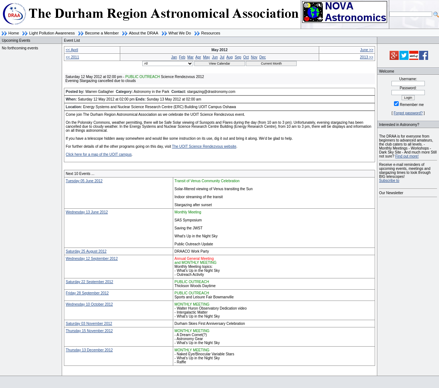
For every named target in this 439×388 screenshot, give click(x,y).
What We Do (179, 33)
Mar (190, 57)
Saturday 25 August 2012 (86, 251)
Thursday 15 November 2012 (89, 331)
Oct (246, 57)
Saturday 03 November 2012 (89, 324)
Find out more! (406, 156)
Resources (210, 33)
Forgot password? (408, 113)
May (206, 57)
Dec (262, 57)
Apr (198, 57)
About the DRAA (143, 33)
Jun (215, 57)
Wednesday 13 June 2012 (87, 212)
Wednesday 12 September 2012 (92, 259)
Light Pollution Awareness (52, 33)
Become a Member (102, 33)
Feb (182, 57)
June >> (366, 50)
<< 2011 (72, 57)
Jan (174, 57)
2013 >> (366, 57)
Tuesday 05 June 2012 (84, 181)
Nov (254, 57)
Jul (222, 57)
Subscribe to (389, 181)
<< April (72, 50)
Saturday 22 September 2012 (89, 282)
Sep (238, 57)
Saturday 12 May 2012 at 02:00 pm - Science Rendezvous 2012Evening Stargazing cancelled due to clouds (134, 79)
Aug (229, 57)
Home (13, 33)
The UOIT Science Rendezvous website (204, 146)
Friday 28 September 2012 (87, 293)
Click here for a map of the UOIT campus (99, 154)
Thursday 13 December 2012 (89, 350)
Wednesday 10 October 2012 (89, 304)
